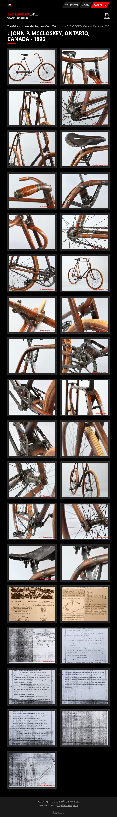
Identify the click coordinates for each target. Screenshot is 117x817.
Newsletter (71, 5)
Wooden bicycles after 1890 (40, 26)
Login (86, 5)
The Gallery (13, 26)
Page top (58, 812)
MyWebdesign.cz (67, 805)
